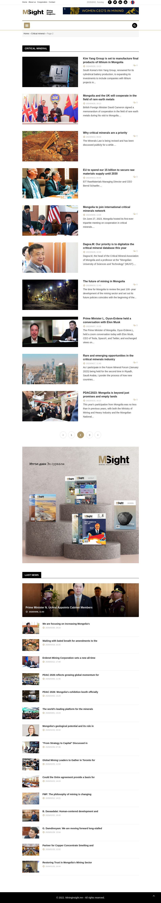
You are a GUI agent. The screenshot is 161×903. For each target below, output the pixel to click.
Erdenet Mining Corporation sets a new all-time (69, 658)
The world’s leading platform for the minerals (68, 709)
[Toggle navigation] (27, 25)
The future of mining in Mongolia (104, 281)
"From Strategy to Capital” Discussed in (65, 743)
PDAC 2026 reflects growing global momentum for (71, 675)
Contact (52, 2)
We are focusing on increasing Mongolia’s (66, 623)
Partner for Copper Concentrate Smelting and (68, 845)
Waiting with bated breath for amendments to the (70, 640)
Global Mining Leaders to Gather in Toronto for (69, 760)
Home (24, 2)
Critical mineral (38, 33)
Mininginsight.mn (74, 897)
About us (32, 2)
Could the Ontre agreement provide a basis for (69, 777)
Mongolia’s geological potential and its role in (68, 726)
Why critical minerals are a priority (105, 132)
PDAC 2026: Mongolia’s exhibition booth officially (70, 692)
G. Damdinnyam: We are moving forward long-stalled (72, 828)
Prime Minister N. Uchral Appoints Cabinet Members (59, 607)
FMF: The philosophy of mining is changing (67, 794)
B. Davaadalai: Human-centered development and (70, 811)
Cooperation (42, 2)
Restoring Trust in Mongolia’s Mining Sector (67, 862)
